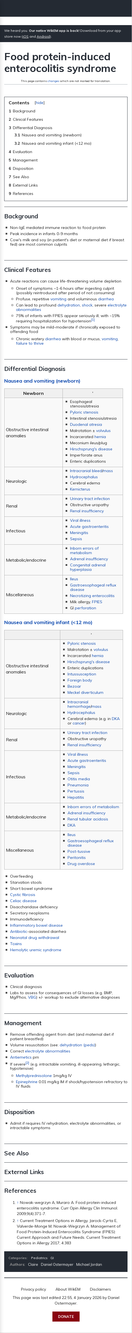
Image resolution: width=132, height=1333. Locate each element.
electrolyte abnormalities (47, 1051)
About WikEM (67, 1289)
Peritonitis (77, 857)
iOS (26, 36)
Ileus (74, 578)
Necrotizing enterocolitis (92, 595)
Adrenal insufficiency (89, 558)
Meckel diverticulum (85, 692)
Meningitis (79, 532)
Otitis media (79, 778)
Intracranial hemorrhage (79, 704)
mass (108, 470)
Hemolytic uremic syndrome (35, 949)
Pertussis (76, 791)
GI (52, 1258)
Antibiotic (18, 931)
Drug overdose (81, 863)
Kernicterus (80, 489)
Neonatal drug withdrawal (34, 937)
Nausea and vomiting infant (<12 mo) (48, 622)
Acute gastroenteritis (89, 526)
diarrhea (106, 298)
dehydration (68, 305)
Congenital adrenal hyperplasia (88, 567)
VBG (32, 997)
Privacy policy (33, 1289)
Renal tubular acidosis (88, 819)
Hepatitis (76, 797)
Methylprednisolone (34, 1075)
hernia (100, 436)
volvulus (103, 430)
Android (43, 36)
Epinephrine (27, 1081)
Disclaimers (100, 1289)
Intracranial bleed (86, 470)
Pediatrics (39, 1258)
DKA (116, 718)
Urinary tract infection (90, 498)
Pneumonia (78, 785)
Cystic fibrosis (22, 894)
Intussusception (82, 674)
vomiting (58, 298)
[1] (93, 319)
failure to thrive (30, 343)
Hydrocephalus (84, 476)
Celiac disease (23, 900)
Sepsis (76, 538)
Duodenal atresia (86, 424)
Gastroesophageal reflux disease (93, 587)
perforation (85, 607)
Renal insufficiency (87, 510)
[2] (27, 1063)
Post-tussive (79, 851)
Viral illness (80, 520)
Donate (66, 1316)
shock (87, 305)
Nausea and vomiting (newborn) (42, 381)
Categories (17, 1258)
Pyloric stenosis (84, 412)
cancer (79, 723)
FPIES (97, 601)
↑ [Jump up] (18, 1202)
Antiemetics (21, 1057)
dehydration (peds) (77, 1044)
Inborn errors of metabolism (84, 550)
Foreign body (80, 680)
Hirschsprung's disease (91, 448)
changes (53, 81)
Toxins (16, 943)
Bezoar (74, 686)
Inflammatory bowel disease (36, 925)
